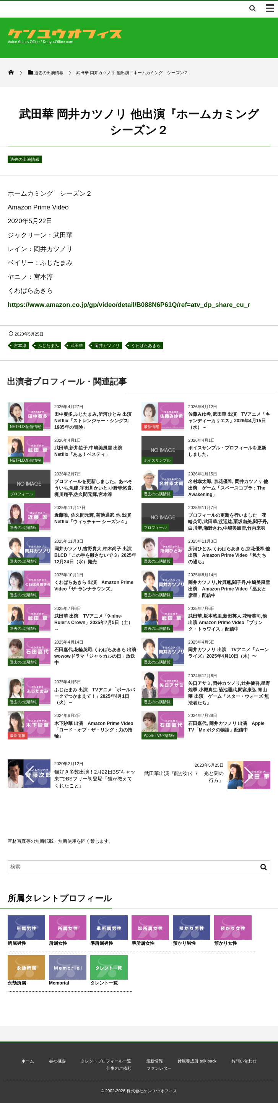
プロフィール (21, 497)
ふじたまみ (48, 345)
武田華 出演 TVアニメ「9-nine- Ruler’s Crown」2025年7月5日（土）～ (93, 626)
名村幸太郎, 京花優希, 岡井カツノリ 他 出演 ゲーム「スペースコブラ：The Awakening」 (228, 491)
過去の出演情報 (24, 159)
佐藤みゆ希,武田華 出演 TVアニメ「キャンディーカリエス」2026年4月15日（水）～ (229, 424)
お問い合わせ (244, 1061)
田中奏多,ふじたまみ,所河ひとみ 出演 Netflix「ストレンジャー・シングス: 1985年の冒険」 (95, 424)
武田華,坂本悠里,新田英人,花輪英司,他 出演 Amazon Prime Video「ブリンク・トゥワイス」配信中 (227, 626)
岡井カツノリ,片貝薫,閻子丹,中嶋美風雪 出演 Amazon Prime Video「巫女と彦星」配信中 (229, 592)
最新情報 (151, 430)
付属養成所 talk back (196, 1061)
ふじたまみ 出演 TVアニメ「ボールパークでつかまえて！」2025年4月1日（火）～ (94, 699)
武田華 (76, 345)
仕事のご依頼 (119, 1068)
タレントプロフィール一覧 (106, 1061)
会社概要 (57, 1061)
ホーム (27, 1061)
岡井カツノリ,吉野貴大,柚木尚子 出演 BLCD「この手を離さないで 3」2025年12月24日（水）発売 (95, 559)
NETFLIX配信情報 (25, 430)
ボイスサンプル (157, 463)
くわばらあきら (146, 345)
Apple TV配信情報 (159, 739)
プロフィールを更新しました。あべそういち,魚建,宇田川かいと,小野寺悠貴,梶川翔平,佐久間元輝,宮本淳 (93, 491)
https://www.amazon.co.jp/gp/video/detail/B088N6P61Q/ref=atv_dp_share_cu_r (129, 304)
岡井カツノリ (107, 345)
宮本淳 (20, 345)
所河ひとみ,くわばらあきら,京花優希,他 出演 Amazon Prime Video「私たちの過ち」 (229, 559)
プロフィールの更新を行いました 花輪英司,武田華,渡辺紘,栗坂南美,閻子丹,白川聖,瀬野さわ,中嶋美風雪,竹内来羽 (228, 525)
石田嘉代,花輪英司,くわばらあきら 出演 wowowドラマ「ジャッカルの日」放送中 (97, 659)
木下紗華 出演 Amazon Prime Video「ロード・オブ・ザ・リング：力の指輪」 (93, 733)
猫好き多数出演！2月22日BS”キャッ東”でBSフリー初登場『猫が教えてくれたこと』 (94, 778)
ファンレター (159, 1068)
